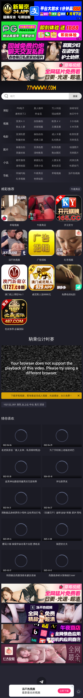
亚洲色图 (38, 147)
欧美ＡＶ (56, 121)
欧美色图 (56, 147)
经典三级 (38, 139)
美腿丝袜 (20, 152)
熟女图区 (56, 152)
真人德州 (38, 108)
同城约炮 (20, 173)
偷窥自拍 (20, 147)
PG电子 (20, 108)
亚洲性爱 (20, 134)
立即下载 (64, 690)
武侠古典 (74, 160)
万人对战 (56, 108)
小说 (5, 162)
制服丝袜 (20, 139)
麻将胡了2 (20, 113)
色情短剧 (38, 178)
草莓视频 (56, 173)
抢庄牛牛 (74, 113)
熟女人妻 (20, 126)
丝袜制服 (38, 126)
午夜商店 (38, 173)
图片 (5, 149)
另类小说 (38, 165)
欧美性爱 (74, 134)
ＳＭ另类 (74, 126)
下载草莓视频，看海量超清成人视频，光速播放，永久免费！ (45, 396)
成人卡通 (56, 134)
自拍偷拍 (38, 121)
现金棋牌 (56, 113)
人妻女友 (56, 160)
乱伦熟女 (56, 139)
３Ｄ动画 (74, 121)
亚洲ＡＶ (20, 121)
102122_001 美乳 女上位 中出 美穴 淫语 (24, 404)
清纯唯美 (38, 152)
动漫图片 (74, 147)
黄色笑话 (56, 165)
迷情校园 (20, 165)
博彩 (5, 110)
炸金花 (38, 113)
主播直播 (56, 126)
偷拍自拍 (38, 134)
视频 (5, 123)
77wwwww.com (41, 88)
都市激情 (20, 160)
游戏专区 (74, 108)
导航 (5, 175)
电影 (5, 136)
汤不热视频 (74, 173)
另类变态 (74, 139)
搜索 (75, 96)
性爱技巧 (74, 165)
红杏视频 (20, 178)
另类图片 (74, 152)
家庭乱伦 (38, 160)
